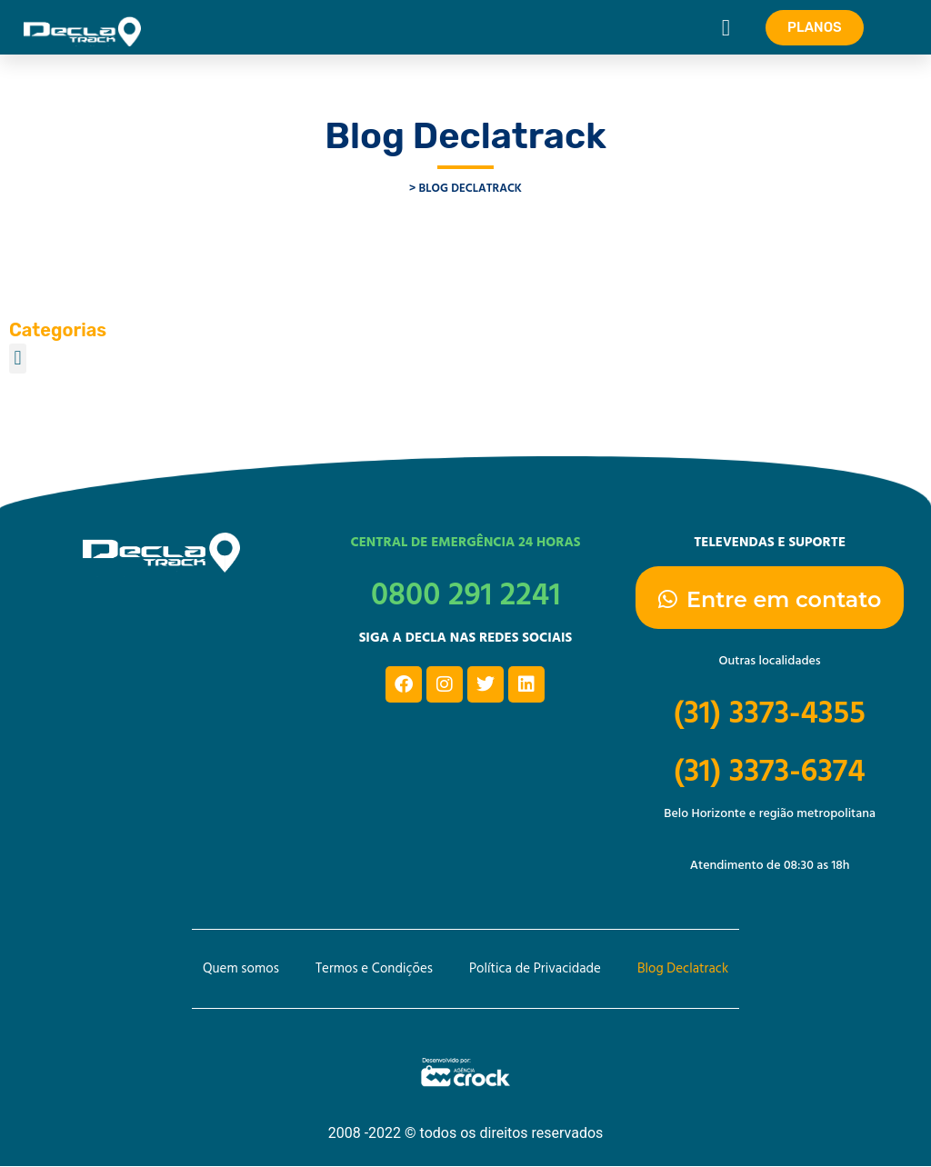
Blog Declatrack (682, 969)
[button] (726, 27)
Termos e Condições (374, 969)
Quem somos (241, 969)
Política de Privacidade (535, 969)
